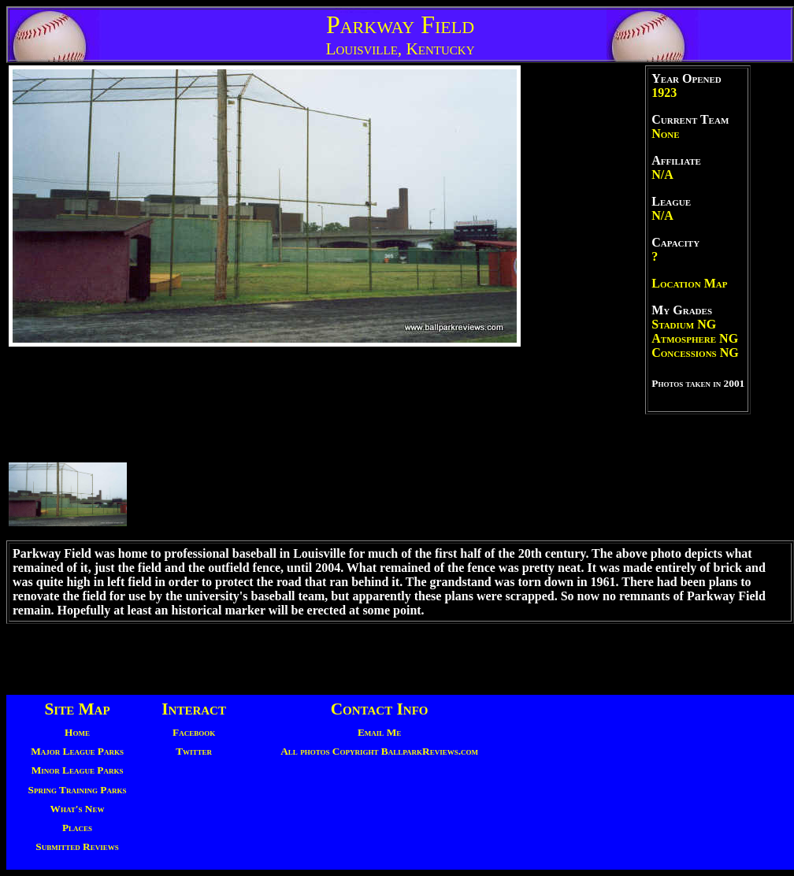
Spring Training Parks (77, 790)
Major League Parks (77, 751)
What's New (77, 809)
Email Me (379, 732)
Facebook (194, 732)
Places (77, 827)
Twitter (194, 751)
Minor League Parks (78, 770)
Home (77, 732)
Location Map (689, 283)
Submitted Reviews (76, 846)
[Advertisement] (397, 659)
